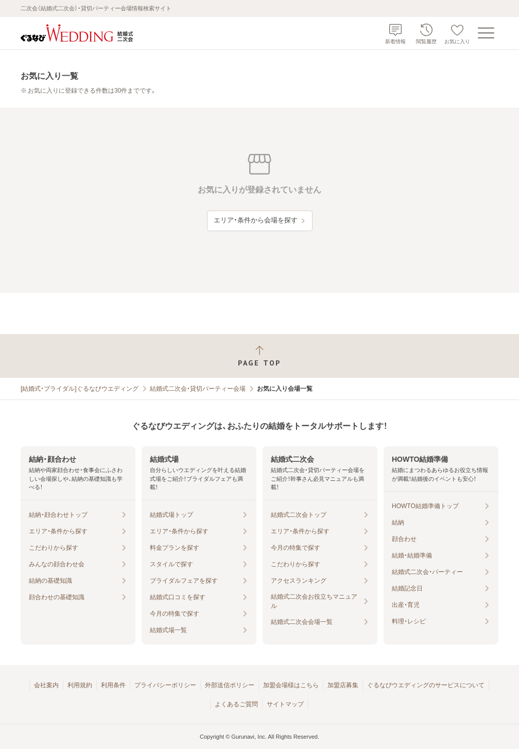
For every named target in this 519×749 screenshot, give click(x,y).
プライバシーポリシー (165, 685)
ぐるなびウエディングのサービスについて (426, 685)
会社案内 (46, 685)
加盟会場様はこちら (291, 685)
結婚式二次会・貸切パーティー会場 (198, 388)
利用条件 (113, 685)
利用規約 (79, 685)
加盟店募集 (342, 685)
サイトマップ (285, 704)
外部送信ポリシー (229, 685)
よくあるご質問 (236, 704)
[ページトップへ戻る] (259, 356)
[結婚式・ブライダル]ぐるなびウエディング (80, 388)
